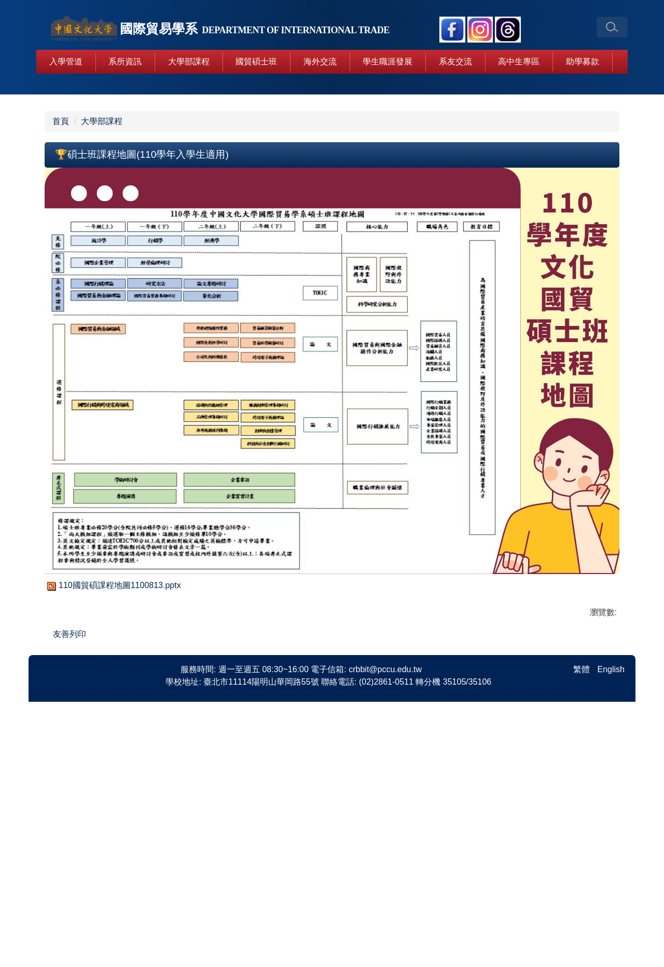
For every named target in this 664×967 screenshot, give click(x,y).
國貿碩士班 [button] (256, 61)
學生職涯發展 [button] (387, 61)
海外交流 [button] (320, 61)
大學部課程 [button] (189, 61)
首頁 (60, 329)
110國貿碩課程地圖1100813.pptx (113, 793)
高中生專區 (519, 61)
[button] (612, 27)
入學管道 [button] (65, 61)
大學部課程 (101, 329)
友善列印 (69, 842)
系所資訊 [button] (125, 61)
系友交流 (455, 61)
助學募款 (582, 61)
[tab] (286, 293)
